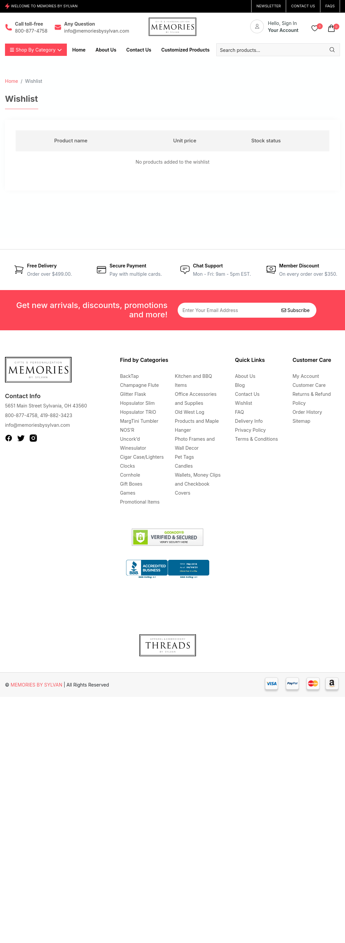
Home (11, 81)
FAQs (330, 6)
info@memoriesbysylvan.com (37, 425)
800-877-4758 (21, 415)
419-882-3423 (56, 415)
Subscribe (295, 310)
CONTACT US (303, 6)
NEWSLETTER (269, 6)
